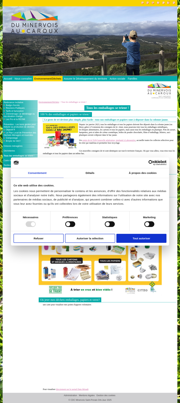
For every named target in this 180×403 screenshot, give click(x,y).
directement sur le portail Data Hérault (72, 389)
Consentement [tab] (37, 172)
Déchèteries (9, 151)
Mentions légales (87, 395)
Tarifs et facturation (15, 111)
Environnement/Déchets (47, 78)
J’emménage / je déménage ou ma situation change (19, 115)
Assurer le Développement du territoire (85, 78)
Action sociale (117, 78)
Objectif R (10, 129)
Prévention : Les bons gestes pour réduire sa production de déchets (20, 125)
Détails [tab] (90, 172)
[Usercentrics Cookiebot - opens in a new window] (151, 162)
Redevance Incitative (13, 102)
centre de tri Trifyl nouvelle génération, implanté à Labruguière (109, 140)
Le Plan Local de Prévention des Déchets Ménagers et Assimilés (20, 133)
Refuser (39, 238)
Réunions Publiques (15, 108)
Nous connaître (23, 78)
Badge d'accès (13, 105)
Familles (132, 78)
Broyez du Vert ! (13, 141)
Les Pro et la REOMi (15, 119)
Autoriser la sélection (90, 238)
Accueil (8, 78)
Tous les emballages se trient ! (19, 156)
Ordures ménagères (13, 146)
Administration (70, 395)
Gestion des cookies (105, 395)
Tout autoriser (141, 238)
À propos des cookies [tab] (143, 172)
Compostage (12, 138)
